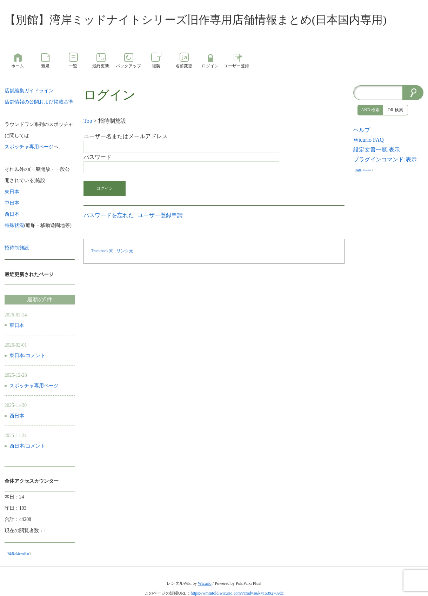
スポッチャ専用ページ (34, 385)
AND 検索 (370, 109)
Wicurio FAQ (368, 140)
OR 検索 (395, 109)
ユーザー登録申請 (160, 215)
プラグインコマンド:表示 (384, 159)
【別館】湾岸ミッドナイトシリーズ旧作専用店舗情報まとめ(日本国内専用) (196, 19)
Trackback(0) (102, 250)
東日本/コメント (27, 355)
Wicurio (205, 583)
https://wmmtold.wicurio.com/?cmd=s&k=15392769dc (237, 593)
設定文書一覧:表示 (376, 150)
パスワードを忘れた (108, 215)
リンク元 (124, 250)
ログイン (104, 188)
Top (87, 121)
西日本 (16, 415)
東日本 (16, 325)
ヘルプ (361, 130)
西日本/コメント (27, 446)
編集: (18, 554)
